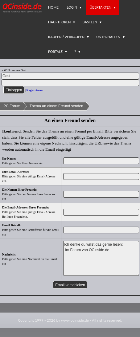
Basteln (89, 22)
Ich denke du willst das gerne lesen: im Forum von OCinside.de (101, 258)
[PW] (70, 82)
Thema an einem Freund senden (56, 106)
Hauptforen (59, 22)
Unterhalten (108, 37)
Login (72, 7)
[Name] (70, 76)
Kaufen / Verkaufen (66, 37)
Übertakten (100, 7)
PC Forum (11, 106)
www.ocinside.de (75, 320)
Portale (55, 52)
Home (53, 7)
